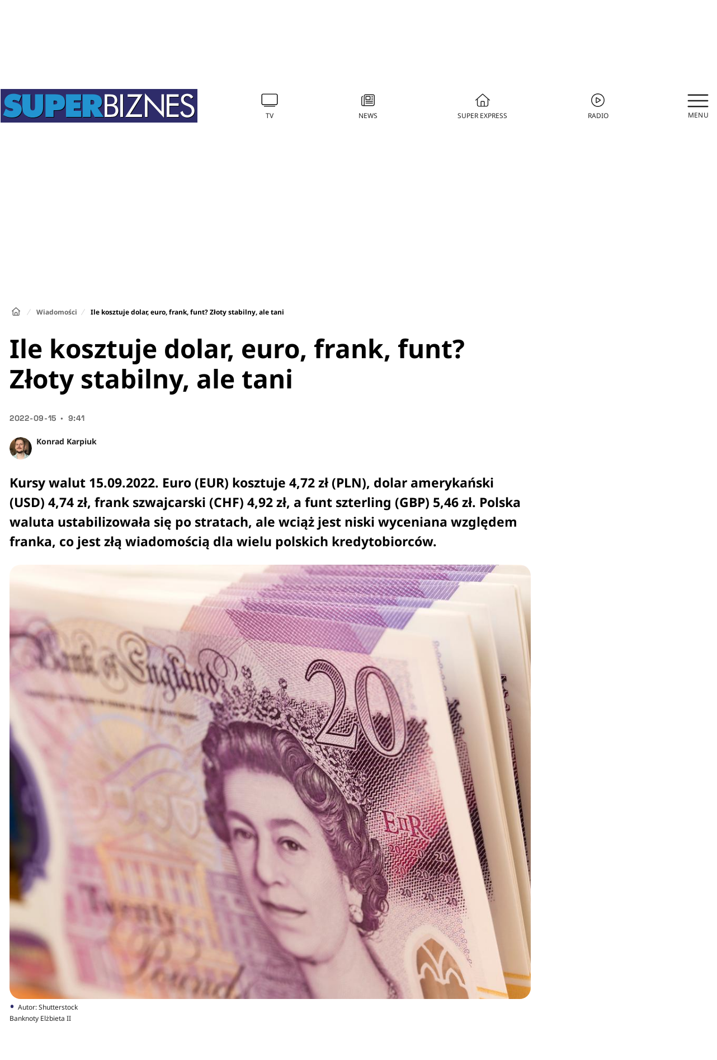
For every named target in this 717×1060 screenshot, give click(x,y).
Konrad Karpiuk (66, 441)
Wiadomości (56, 312)
